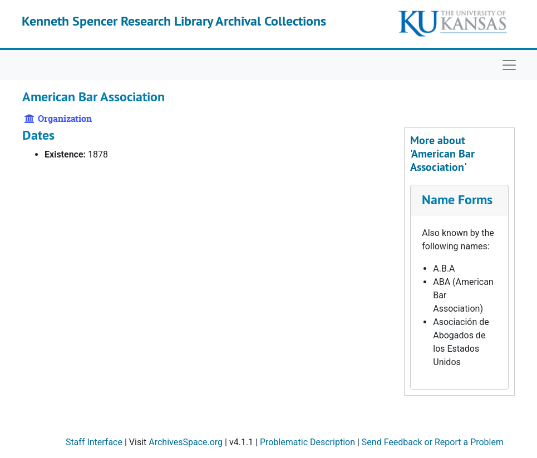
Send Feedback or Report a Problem (433, 442)
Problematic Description (307, 442)
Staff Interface (94, 442)
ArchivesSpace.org (186, 442)
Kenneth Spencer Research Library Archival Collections (174, 20)
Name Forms (457, 199)
